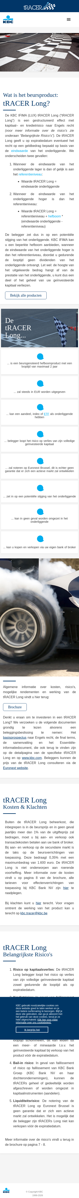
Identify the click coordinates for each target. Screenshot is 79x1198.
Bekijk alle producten (26, 295)
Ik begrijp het (32, 1029)
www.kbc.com (32, 758)
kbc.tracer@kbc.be (34, 913)
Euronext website (15, 768)
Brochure (15, 707)
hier (66, 888)
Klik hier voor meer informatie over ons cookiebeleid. (37, 1021)
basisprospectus (15, 737)
